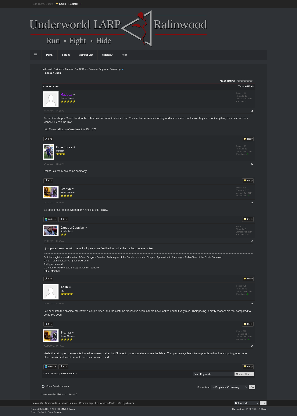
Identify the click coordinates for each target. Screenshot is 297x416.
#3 (252, 202)
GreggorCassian (72, 227)
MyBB (45, 409)
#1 (252, 111)
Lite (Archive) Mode (105, 403)
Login (62, 3)
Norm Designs (55, 412)
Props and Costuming (109, 69)
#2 (252, 164)
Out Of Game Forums (86, 69)
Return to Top (86, 403)
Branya (66, 189)
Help (124, 54)
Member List (86, 54)
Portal (49, 54)
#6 (252, 346)
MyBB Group (68, 409)
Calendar (107, 54)
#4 (252, 241)
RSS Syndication (125, 403)
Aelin (64, 287)
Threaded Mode (246, 86)
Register (73, 3)
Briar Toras (64, 147)
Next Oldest (52, 373)
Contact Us (37, 403)
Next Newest (68, 373)
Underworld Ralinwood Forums (57, 69)
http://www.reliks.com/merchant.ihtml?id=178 (70, 129)
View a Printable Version (57, 386)
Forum (66, 54)
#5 (252, 303)
